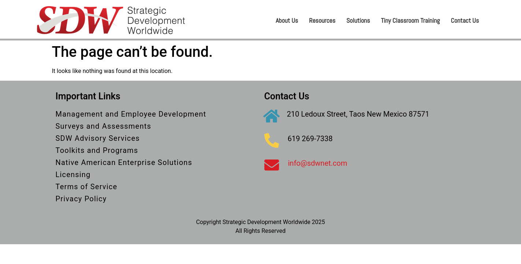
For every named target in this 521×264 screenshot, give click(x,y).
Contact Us (465, 20)
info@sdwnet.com (317, 163)
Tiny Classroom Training (410, 20)
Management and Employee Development (131, 114)
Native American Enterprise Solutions (124, 162)
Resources (322, 20)
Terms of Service (87, 186)
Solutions (358, 20)
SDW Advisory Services (98, 138)
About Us (287, 20)
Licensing (73, 174)
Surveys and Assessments (103, 126)
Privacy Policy (81, 198)
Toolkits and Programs (97, 150)
